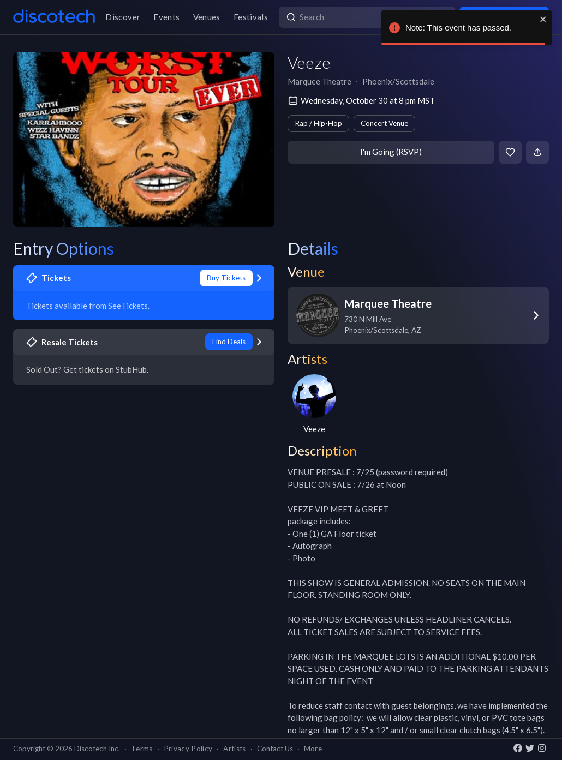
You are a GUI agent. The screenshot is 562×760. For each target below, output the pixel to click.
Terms (142, 748)
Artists (234, 748)
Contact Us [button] (275, 748)
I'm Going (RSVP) (391, 152)
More (313, 748)
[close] (543, 19)
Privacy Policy (188, 748)
